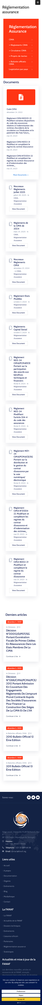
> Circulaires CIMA (21, 50)
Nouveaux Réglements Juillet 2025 (19, 189)
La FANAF (8, 915)
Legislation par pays (21, 69)
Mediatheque (9, 896)
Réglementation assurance (15, 946)
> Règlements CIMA (21, 45)
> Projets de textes (21, 56)
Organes (7, 881)
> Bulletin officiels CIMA (21, 62)
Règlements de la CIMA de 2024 (21, 225)
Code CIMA (12, 109)
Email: (16, 851)
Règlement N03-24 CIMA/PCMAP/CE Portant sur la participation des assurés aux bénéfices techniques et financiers (22, 369)
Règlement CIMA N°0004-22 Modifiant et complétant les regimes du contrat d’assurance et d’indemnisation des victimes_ (20, 161)
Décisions (11, 627)
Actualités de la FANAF (13, 921)
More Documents (21, 175)
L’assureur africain (11, 936)
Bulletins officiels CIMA (17, 733)
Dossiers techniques (12, 926)
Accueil (7, 865)
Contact (7, 902)
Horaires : (9, 841)
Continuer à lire (13, 656)
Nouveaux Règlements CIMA (19, 262)
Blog (5, 891)
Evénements (9, 886)
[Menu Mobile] (37, 2)
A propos (7, 871)
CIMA (21, 39)
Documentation (10, 876)
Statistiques (8, 952)
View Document (18, 209)
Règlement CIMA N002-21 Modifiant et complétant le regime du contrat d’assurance (20, 144)
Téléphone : (18, 847)
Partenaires (8, 941)
